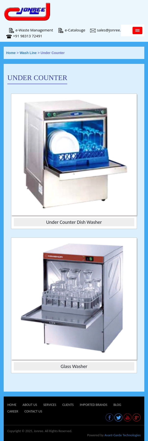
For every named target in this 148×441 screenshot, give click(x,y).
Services (49, 405)
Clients (68, 405)
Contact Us (33, 411)
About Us (30, 405)
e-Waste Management (31, 30)
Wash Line (28, 53)
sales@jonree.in (107, 30)
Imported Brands (93, 405)
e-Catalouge (71, 30)
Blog (117, 405)
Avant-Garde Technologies (122, 435)
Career (12, 411)
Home (11, 53)
